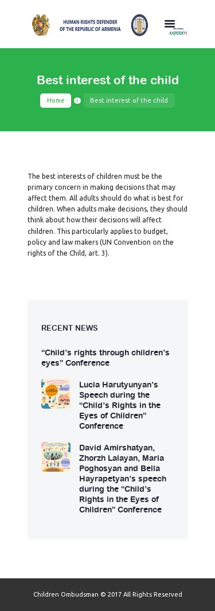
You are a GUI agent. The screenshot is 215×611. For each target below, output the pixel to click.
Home (56, 100)
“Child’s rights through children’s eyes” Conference (105, 357)
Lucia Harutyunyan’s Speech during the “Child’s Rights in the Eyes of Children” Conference (120, 404)
